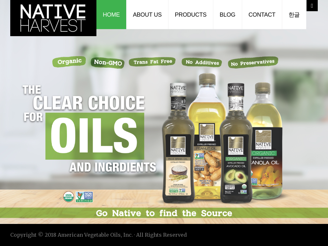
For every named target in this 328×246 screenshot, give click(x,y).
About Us (147, 15)
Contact (262, 15)
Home (111, 15)
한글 (294, 15)
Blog (227, 15)
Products (191, 15)
